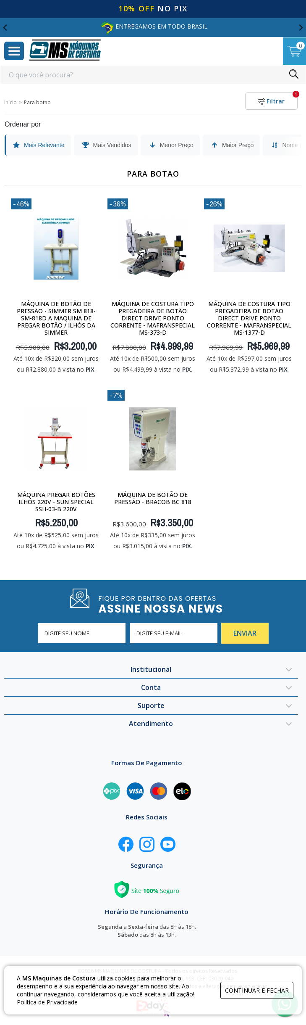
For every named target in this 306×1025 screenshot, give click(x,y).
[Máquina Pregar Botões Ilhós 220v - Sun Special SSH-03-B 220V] (56, 439)
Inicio (10, 102)
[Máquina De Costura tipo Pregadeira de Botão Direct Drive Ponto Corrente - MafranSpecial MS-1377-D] (249, 248)
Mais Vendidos (106, 145)
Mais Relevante (38, 145)
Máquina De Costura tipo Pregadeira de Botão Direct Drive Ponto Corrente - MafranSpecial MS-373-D (152, 318)
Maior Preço (232, 145)
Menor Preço (171, 145)
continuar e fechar (257, 990)
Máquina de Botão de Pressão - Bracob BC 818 (152, 498)
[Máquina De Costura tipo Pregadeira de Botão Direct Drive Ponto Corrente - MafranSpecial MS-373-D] (152, 248)
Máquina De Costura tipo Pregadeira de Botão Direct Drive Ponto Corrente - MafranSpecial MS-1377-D (249, 318)
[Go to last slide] (5, 27)
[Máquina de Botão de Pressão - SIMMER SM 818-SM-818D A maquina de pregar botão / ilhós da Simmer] (56, 248)
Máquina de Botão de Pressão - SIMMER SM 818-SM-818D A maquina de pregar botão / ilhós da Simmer (56, 318)
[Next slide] (300, 27)
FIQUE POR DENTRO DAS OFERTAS (170, 604)
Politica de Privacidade (47, 1002)
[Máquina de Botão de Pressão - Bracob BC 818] (152, 439)
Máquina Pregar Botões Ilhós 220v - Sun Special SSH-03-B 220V (56, 502)
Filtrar (278, 98)
